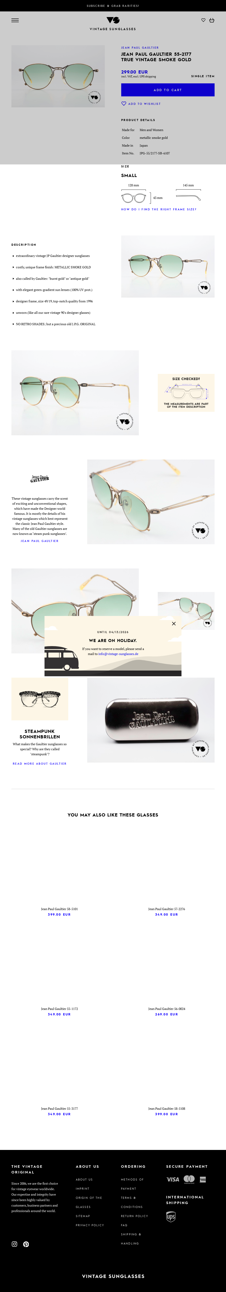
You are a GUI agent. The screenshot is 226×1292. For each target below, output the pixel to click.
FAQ (124, 1225)
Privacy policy (90, 1225)
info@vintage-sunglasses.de (118, 654)
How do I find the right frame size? (159, 209)
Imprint (82, 1188)
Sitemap (83, 1216)
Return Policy (134, 1216)
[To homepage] (113, 1276)
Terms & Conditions (132, 1202)
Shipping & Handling (131, 1238)
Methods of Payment (132, 1184)
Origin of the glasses (89, 1202)
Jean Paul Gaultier (40, 541)
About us (84, 1179)
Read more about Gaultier (40, 763)
